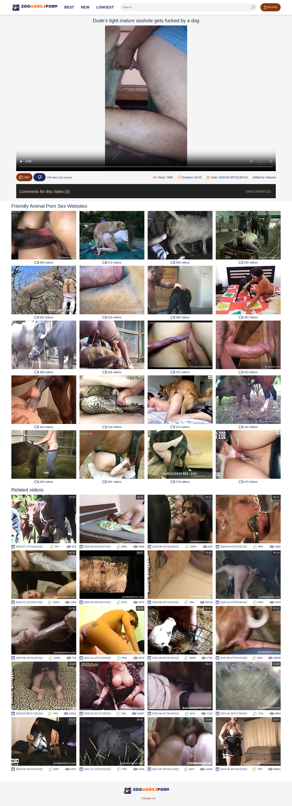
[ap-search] (188, 7)
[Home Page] (34, 7)
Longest (105, 7)
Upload (270, 7)
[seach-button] (253, 7)
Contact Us (148, 798)
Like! (24, 177)
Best (69, 7)
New (85, 7)
